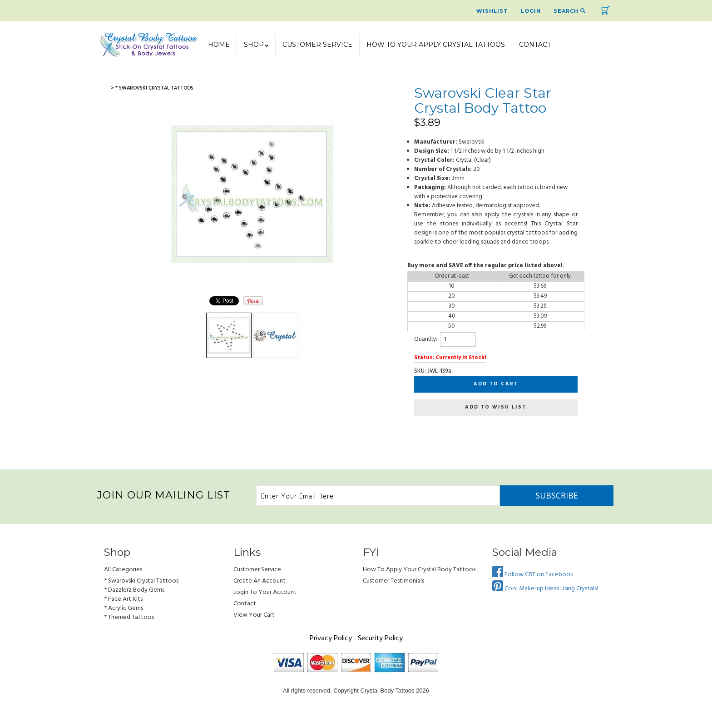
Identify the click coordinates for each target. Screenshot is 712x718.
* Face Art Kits (123, 599)
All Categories (123, 569)
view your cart (254, 615)
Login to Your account (265, 592)
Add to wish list (495, 407)
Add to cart (496, 384)
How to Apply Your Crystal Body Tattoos (419, 569)
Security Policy (380, 638)
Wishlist (492, 11)
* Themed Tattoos (129, 617)
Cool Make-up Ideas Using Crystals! (545, 588)
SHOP (256, 44)
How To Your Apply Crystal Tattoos (435, 44)
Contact (535, 44)
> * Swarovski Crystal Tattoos (152, 88)
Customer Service (317, 44)
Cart (606, 10)
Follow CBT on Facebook (533, 574)
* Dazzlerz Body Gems (134, 590)
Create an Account (259, 581)
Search (570, 11)
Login (531, 11)
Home (219, 44)
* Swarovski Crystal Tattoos (141, 581)
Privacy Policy (331, 638)
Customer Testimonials (393, 581)
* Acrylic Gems (123, 608)
